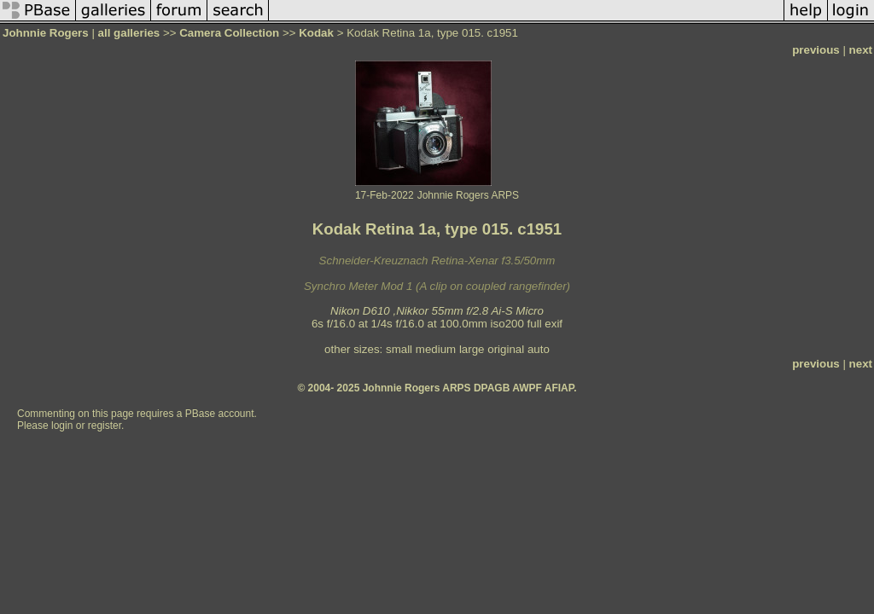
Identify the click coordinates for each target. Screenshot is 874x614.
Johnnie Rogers (47, 32)
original (505, 349)
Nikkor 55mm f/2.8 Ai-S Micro (470, 310)
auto (538, 349)
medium (436, 349)
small (399, 349)
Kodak (316, 32)
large (472, 349)
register (104, 426)
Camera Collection (229, 32)
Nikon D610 (360, 310)
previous (816, 49)
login (62, 426)
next (860, 49)
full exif (544, 323)
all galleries (129, 32)
